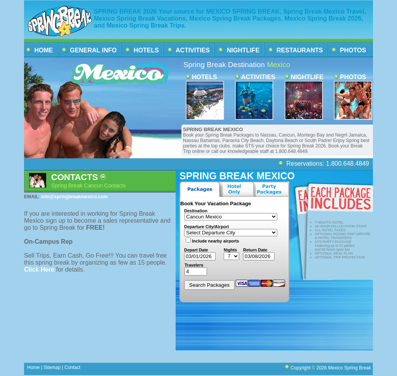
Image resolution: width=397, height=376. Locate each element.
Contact (72, 367)
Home (33, 367)
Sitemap (51, 367)
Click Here (40, 269)
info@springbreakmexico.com (74, 196)
